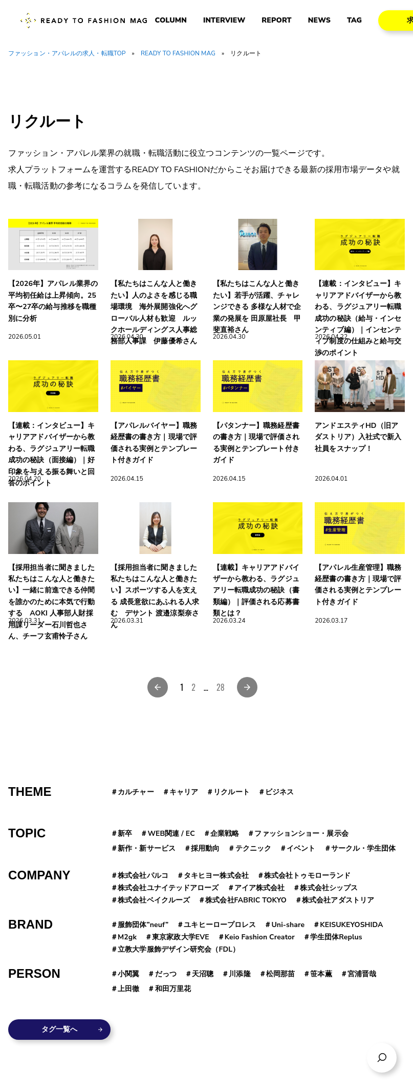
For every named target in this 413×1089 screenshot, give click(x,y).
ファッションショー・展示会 (301, 833)
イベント (301, 848)
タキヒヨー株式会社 (216, 875)
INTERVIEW (224, 20)
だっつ (166, 974)
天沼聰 (202, 974)
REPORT (276, 20)
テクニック (253, 848)
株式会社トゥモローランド (307, 875)
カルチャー (136, 792)
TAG (354, 20)
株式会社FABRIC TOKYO (246, 900)
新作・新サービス (147, 848)
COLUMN (171, 20)
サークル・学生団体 (363, 848)
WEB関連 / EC (170, 833)
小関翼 (128, 974)
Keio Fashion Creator (260, 937)
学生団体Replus (336, 937)
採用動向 (205, 848)
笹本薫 (321, 974)
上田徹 (128, 989)
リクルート (231, 792)
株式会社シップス (329, 888)
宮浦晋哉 (361, 974)
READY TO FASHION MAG (178, 53)
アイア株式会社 (259, 888)
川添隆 (239, 974)
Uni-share (288, 925)
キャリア (183, 792)
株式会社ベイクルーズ (154, 900)
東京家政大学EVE (180, 937)
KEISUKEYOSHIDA (351, 925)
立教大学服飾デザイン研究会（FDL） (179, 949)
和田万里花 (173, 989)
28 (220, 687)
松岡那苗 (280, 974)
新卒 (125, 833)
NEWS (319, 20)
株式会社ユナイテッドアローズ (168, 888)
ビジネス (279, 792)
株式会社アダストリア (338, 900)
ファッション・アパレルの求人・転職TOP (67, 53)
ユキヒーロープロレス (220, 925)
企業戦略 (224, 833)
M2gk (127, 937)
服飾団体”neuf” (143, 925)
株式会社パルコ (143, 875)
